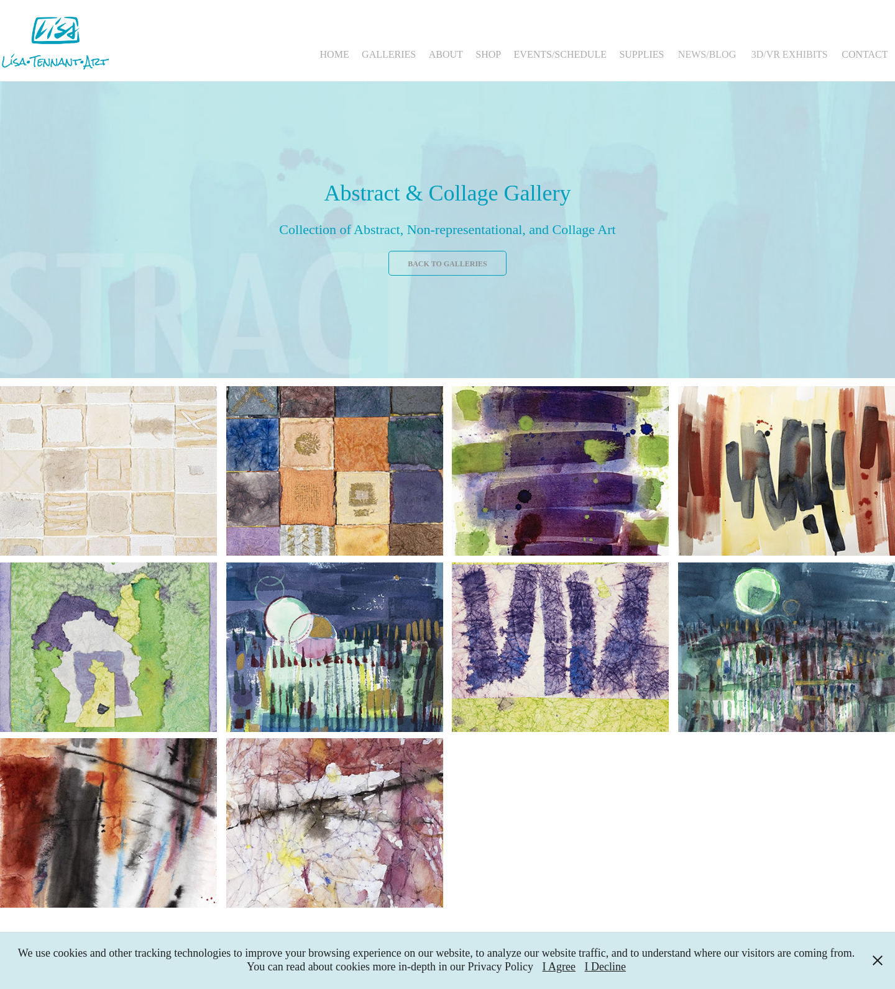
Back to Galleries (447, 264)
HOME (334, 54)
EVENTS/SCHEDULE (560, 54)
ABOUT (446, 54)
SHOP (488, 54)
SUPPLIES (641, 54)
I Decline (605, 966)
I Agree (559, 966)
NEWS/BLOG (707, 54)
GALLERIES (389, 54)
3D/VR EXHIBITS (789, 54)
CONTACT (865, 54)
